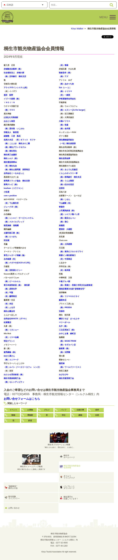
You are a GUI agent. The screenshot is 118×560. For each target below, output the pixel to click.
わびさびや (63, 374)
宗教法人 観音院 (11, 132)
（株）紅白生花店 (66, 184)
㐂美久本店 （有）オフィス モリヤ (19, 140)
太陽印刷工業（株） (12, 233)
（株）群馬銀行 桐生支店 (70, 177)
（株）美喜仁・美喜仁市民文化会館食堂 (75, 285)
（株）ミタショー (11, 330)
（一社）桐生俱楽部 (67, 143)
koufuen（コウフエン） (14, 188)
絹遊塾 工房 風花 (12, 136)
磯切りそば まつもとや (69, 319)
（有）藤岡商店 (10, 296)
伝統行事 (80, 410)
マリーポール (64, 322)
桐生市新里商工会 (66, 378)
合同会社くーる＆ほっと (14, 173)
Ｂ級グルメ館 (64, 281)
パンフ (63, 410)
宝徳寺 (62, 311)
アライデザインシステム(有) (15, 88)
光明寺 (62, 188)
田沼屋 (6, 240)
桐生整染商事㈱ (10, 162)
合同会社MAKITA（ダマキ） (16, 319)
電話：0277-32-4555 (59, 543)
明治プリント (9, 341)
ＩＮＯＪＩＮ (9, 102)
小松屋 (6, 192)
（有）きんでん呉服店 (68, 169)
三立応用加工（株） (67, 330)
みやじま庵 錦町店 (67, 333)
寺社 (63, 415)
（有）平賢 (8, 292)
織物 (80, 415)
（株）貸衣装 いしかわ (14, 128)
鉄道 (30, 420)
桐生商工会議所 (10, 155)
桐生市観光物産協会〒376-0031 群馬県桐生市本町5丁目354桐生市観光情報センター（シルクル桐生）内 (59, 537)
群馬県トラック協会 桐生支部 (17, 181)
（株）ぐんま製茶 (66, 181)
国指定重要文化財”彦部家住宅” (72, 289)
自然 (97, 415)
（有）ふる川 (9, 307)
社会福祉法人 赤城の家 (14, 73)
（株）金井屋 (64, 128)
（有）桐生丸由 (10, 166)
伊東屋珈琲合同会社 (67, 99)
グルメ (47, 410)
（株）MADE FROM (67, 341)
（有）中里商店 (65, 259)
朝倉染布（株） (65, 73)
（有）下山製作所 (11, 203)
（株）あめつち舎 (66, 84)
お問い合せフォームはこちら (22, 398)
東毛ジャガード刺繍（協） (15, 255)
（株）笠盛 (63, 125)
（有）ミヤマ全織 (11, 337)
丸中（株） (63, 326)
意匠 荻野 (8, 95)
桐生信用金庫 (64, 158)
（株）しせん (64, 199)
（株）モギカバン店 (67, 345)
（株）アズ (63, 76)
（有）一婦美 (64, 95)
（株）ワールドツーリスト (70, 367)
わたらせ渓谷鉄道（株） (14, 374)
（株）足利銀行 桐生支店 (15, 76)
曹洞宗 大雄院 (65, 229)
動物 (13, 415)
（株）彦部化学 (10, 289)
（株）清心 (63, 222)
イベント (13, 410)
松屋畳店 (7, 322)
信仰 (97, 410)
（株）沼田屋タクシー (13, 270)
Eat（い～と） (65, 88)
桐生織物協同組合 (66, 140)
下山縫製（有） (65, 203)
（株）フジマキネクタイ (69, 296)
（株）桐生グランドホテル (15, 147)
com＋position (10, 196)
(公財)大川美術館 (11, 117)
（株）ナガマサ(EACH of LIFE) (17, 263)
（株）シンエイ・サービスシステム (18, 218)
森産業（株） (64, 348)
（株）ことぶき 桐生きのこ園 (17, 143)
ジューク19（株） (11, 207)
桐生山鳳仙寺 (9, 311)
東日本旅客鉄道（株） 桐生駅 (17, 285)
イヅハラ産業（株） (12, 99)
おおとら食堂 (9, 121)
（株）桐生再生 (10, 151)
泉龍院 (62, 225)
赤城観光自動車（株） (13, 69)
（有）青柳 (63, 65)
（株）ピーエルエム (12, 281)
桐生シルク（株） (11, 158)
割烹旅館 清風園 (11, 225)
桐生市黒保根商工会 (12, 378)
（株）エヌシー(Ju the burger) (72, 110)
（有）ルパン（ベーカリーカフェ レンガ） (22, 367)
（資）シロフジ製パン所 (69, 214)
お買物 (30, 410)
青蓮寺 (62, 207)
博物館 (30, 415)
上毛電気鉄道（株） (67, 210)
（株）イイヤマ (65, 91)
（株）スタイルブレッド (14, 222)
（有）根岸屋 (64, 270)
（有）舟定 (8, 304)
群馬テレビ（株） (11, 184)
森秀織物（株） (10, 352)
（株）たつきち (10, 237)
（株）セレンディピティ (14, 382)
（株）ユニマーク (11, 360)
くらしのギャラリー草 (68, 173)
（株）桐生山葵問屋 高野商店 (17, 169)
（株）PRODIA (65, 307)
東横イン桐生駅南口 (67, 255)
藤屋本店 (62, 300)
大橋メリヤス (64, 121)
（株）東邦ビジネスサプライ (71, 251)
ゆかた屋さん (9, 356)
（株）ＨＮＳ (9, 110)
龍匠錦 (62, 363)
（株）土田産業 (65, 244)
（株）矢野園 (64, 352)
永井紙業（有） (10, 259)
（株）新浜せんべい (67, 218)
